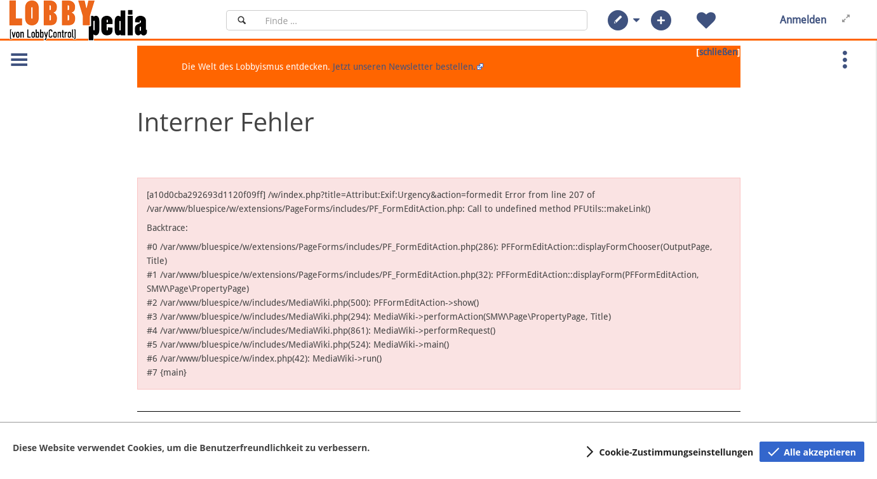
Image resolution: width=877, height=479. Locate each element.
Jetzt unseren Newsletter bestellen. (404, 67)
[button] (618, 20)
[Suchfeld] (422, 20)
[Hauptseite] (100, 20)
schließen (718, 52)
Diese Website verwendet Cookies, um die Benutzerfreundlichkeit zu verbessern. (191, 448)
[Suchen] (241, 20)
